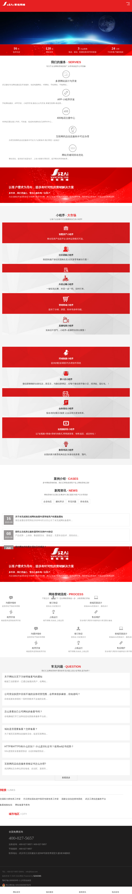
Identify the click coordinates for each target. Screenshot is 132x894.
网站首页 (16, 890)
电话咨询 (115, 890)
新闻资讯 (82, 890)
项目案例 (49, 890)
